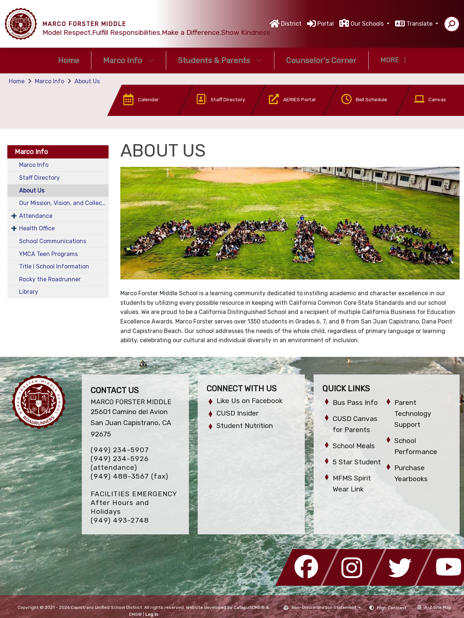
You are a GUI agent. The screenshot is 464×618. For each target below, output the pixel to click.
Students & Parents (220, 60)
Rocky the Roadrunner (50, 279)
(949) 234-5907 (120, 450)
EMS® (135, 614)
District (291, 23)
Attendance (35, 215)
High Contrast (391, 607)
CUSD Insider (237, 413)
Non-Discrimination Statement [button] (324, 607)
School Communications (52, 241)
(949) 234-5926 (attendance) (120, 463)
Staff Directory (39, 177)
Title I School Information (54, 266)
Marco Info (128, 60)
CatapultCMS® (249, 607)
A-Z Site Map (434, 607)
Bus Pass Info (355, 402)
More (393, 60)
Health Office (37, 228)
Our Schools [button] (368, 23)
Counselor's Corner (321, 60)
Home (68, 60)
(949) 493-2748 (120, 520)
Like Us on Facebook (249, 400)
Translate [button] (420, 23)
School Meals (354, 446)
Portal (325, 23)
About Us (87, 81)
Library (28, 291)
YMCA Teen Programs (48, 254)
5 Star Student (357, 462)
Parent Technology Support (412, 413)
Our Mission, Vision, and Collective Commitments (64, 203)
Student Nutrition (244, 425)
